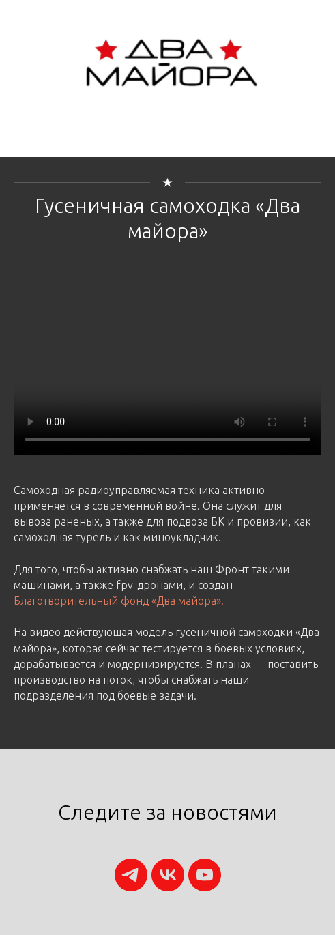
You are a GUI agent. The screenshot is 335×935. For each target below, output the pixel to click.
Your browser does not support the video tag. (167, 377)
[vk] (167, 875)
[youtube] (204, 875)
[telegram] (131, 875)
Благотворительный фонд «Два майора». (119, 600)
